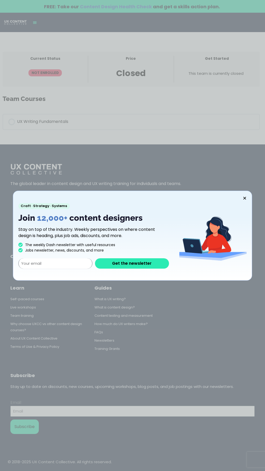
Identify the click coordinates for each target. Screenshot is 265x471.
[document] (132, 235)
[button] (245, 198)
